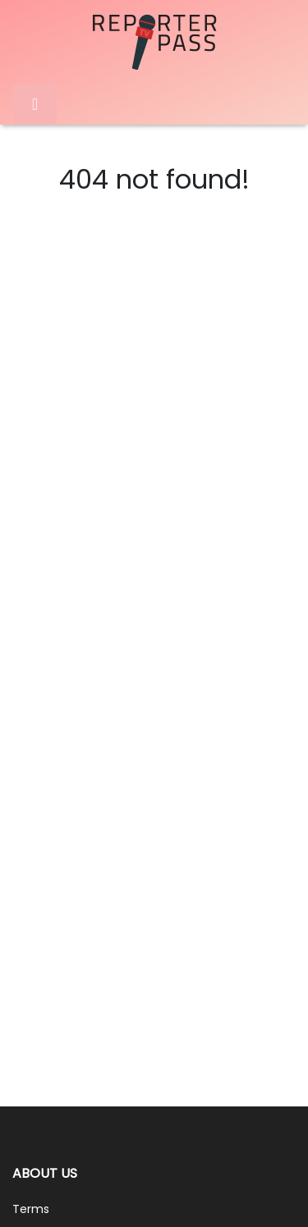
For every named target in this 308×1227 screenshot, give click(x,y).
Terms (30, 1209)
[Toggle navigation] (35, 104)
